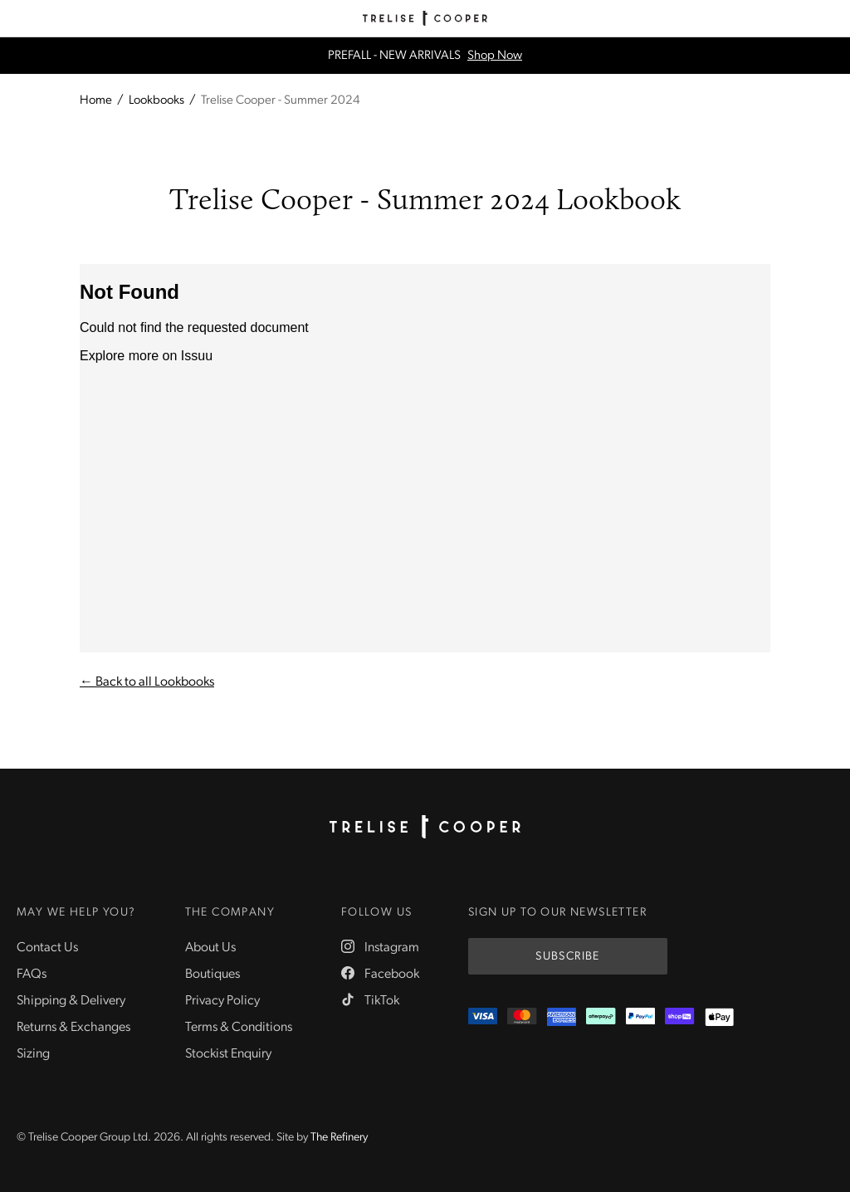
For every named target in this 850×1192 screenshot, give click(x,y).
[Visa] (482, 1017)
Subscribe (567, 956)
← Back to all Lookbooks (147, 682)
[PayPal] (640, 1017)
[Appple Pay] (719, 1017)
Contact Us (47, 948)
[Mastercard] (521, 1017)
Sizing (33, 1054)
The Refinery (339, 1137)
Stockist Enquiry (228, 1054)
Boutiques (212, 974)
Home (96, 101)
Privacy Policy (222, 1001)
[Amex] (561, 1017)
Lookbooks (156, 101)
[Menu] (18, 18)
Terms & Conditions (238, 1027)
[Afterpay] (600, 1017)
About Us (210, 948)
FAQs (31, 974)
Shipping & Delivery (71, 1001)
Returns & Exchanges (73, 1027)
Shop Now (494, 56)
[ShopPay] (679, 1017)
